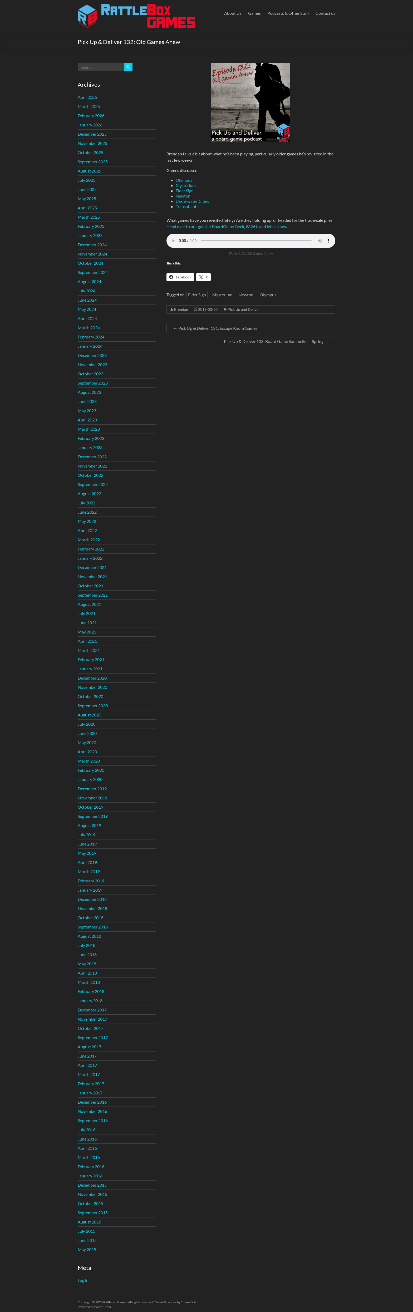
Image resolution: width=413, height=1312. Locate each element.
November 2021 (92, 576)
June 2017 (87, 1055)
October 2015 (90, 1203)
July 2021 (86, 613)
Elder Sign (185, 190)
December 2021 (92, 567)
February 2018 (91, 991)
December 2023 (92, 355)
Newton (183, 195)
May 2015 (87, 1249)
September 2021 (93, 594)
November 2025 (92, 143)
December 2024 (92, 244)
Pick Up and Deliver (244, 309)
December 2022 (92, 456)
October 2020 (90, 696)
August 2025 (89, 170)
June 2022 (87, 511)
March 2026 (89, 106)
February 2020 (91, 770)
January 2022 (90, 558)
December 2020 (92, 677)
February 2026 (91, 115)
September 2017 (93, 1037)
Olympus (184, 180)
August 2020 (89, 714)
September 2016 (93, 1120)
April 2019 (87, 862)
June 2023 (87, 401)
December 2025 (92, 133)
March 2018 (89, 982)
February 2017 (91, 1083)
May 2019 (87, 853)
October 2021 (90, 585)
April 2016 (87, 1148)
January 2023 (90, 447)
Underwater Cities (192, 201)
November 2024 (92, 253)
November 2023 (92, 364)
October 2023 (90, 373)
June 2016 (87, 1138)
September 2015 (93, 1212)
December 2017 (92, 1009)
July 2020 (86, 723)
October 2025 (90, 152)
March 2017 (89, 1074)
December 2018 (92, 899)
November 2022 (92, 465)
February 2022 (91, 548)
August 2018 (89, 935)
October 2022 (90, 475)
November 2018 (92, 908)
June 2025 (87, 189)
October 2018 (90, 917)
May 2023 (87, 410)
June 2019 (87, 843)
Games (254, 13)
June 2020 (87, 733)
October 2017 (90, 1028)
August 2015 (89, 1221)
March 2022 (89, 539)
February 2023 (91, 438)
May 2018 (87, 963)
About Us (233, 13)
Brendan (181, 309)
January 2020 (90, 779)
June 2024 (87, 299)
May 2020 (87, 742)
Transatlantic (187, 206)
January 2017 (90, 1092)
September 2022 (93, 484)
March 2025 (89, 216)
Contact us (325, 13)
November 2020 (92, 687)
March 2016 (89, 1157)
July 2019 (86, 834)
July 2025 (86, 180)
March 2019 (89, 871)
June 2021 (87, 622)
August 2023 (89, 392)
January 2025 (90, 235)
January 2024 (90, 345)
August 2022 (89, 493)
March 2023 (89, 428)
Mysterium (186, 185)
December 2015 (92, 1184)
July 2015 (86, 1231)
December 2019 (92, 788)
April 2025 (87, 207)
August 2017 (89, 1046)
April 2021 (87, 640)
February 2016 (91, 1166)
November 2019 (92, 797)
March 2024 (89, 327)
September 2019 (93, 816)
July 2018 (86, 945)
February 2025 (91, 226)
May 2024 (87, 309)
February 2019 (91, 880)
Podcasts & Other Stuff (288, 13)
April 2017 (87, 1065)
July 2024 (86, 290)
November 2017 (92, 1018)
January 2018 (90, 1000)
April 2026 (87, 97)
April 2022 (87, 530)
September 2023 (93, 382)
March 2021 (89, 650)
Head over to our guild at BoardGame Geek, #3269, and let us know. (227, 226)
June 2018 (87, 954)
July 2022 (86, 502)
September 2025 (93, 161)
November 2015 (92, 1194)
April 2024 (87, 318)
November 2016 (92, 1111)
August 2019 (89, 825)
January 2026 (90, 124)
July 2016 (86, 1129)
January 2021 (90, 668)
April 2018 (87, 972)
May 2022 (87, 521)
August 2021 (89, 604)
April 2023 (87, 419)
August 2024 (89, 281)
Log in (83, 1280)
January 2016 (90, 1175)
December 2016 (92, 1101)
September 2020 (93, 705)
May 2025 (87, 198)
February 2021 (91, 659)
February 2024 (91, 336)
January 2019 (90, 889)
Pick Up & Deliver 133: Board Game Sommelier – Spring (276, 341)
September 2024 (93, 272)
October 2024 (90, 263)
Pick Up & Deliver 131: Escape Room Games (215, 328)
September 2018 (93, 926)
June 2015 (87, 1240)
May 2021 (87, 631)
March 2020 (89, 760)
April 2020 (87, 751)
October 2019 (90, 806)
